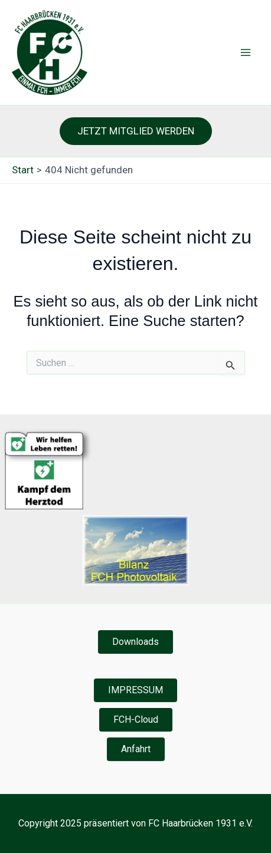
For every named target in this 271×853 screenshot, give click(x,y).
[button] (136, 131)
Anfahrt (136, 749)
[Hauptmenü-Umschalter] (246, 52)
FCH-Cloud (135, 719)
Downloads (135, 641)
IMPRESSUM (135, 690)
